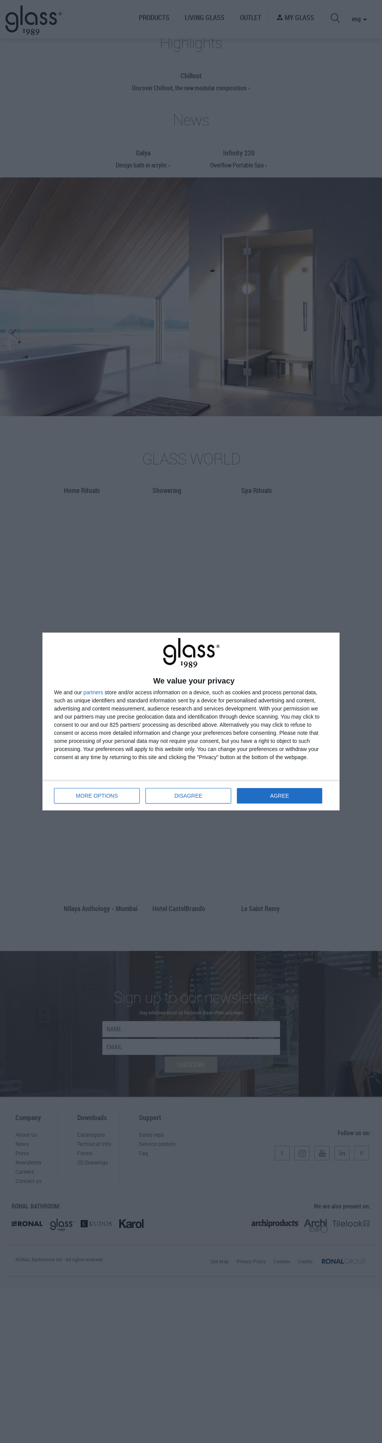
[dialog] (191, 721)
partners (93, 691)
